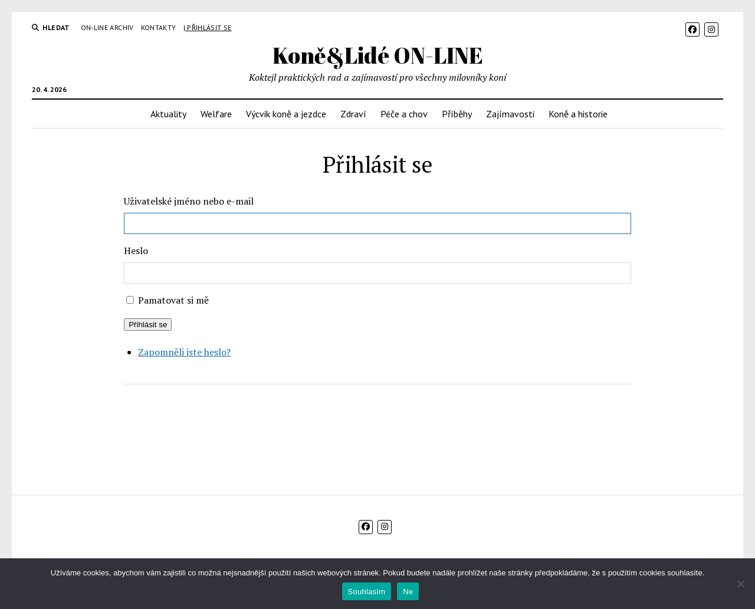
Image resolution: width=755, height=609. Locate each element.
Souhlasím (367, 591)
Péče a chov (404, 114)
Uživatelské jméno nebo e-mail (189, 201)
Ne (408, 591)
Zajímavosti (510, 114)
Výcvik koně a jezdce (286, 114)
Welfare (216, 114)
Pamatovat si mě (173, 300)
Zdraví (353, 114)
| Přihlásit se (207, 27)
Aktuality (168, 114)
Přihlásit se (148, 324)
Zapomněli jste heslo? (184, 351)
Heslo (136, 250)
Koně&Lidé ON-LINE (378, 55)
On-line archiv (107, 27)
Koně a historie (578, 114)
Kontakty (158, 27)
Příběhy (457, 114)
